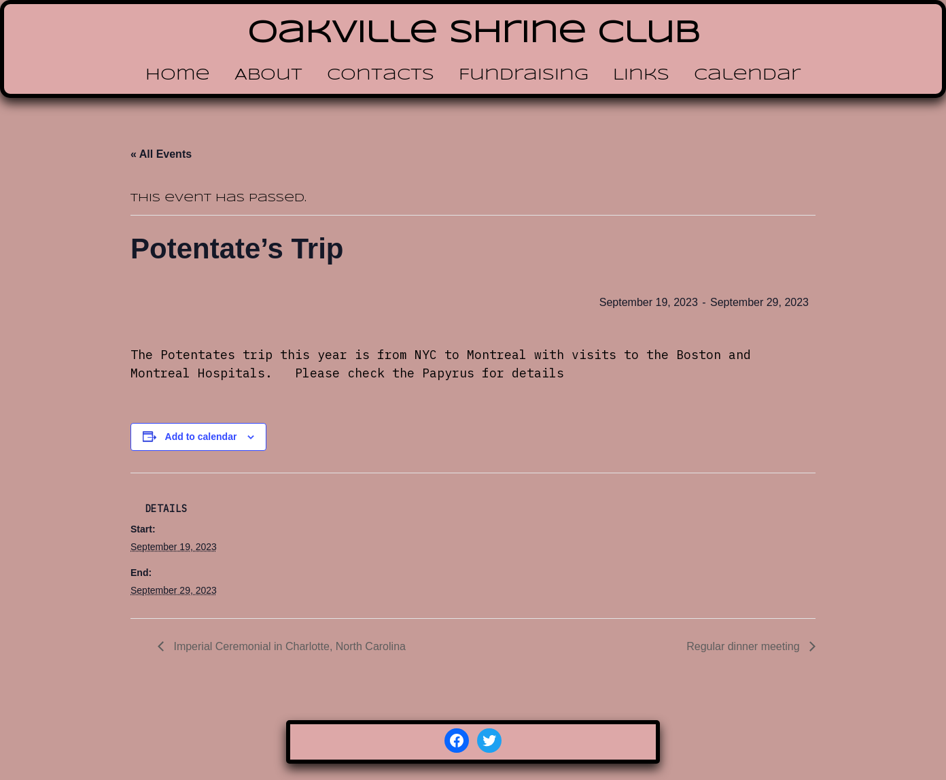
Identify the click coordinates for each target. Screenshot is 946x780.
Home (177, 75)
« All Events (161, 154)
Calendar (747, 75)
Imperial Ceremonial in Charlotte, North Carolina (288, 646)
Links (641, 75)
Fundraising (524, 75)
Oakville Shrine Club (473, 33)
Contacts (380, 75)
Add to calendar (201, 436)
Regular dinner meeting (744, 646)
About (268, 75)
